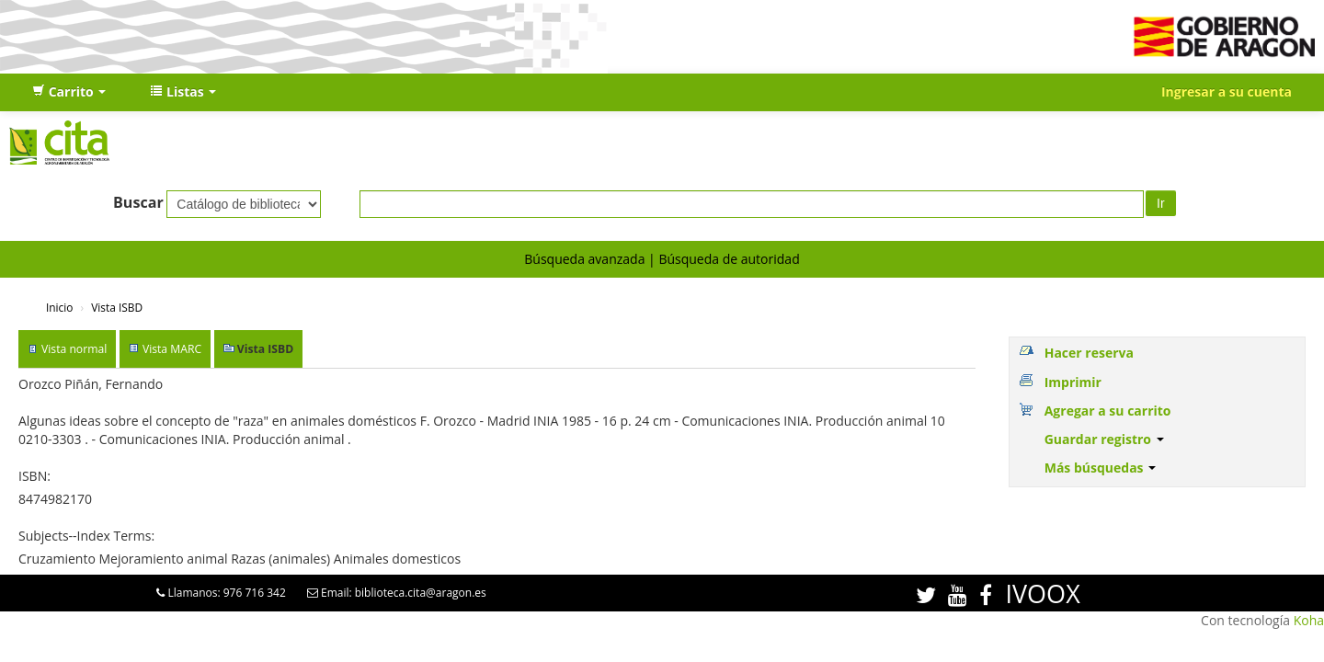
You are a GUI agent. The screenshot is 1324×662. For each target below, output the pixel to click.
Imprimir (1072, 382)
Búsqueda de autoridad (728, 259)
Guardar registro (1104, 439)
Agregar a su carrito (1107, 410)
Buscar (138, 202)
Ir (1161, 203)
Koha (1309, 620)
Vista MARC (172, 349)
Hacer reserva (1089, 352)
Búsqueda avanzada (584, 259)
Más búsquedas (1100, 467)
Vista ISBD (117, 307)
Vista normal (74, 349)
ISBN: (34, 476)
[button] (69, 92)
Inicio (59, 307)
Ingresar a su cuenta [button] (1226, 91)
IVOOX (1042, 593)
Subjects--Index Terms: (86, 535)
